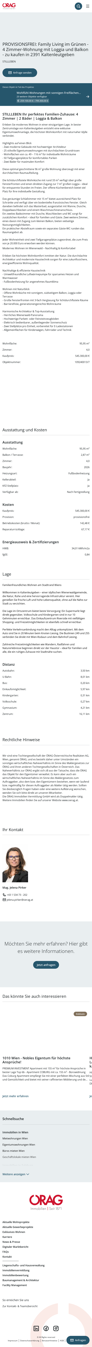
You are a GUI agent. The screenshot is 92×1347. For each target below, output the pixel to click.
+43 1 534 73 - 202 (17, 895)
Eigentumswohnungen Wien (18, 1144)
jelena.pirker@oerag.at (20, 899)
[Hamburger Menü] (88, 6)
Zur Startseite (9, 6)
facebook (46, 1328)
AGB (62, 1340)
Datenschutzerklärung (29, 1340)
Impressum (13, 1340)
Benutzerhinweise (49, 1340)
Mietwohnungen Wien (15, 1138)
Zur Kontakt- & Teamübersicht (20, 1306)
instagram (56, 1328)
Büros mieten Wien (13, 1151)
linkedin (36, 1328)
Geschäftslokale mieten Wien (19, 1157)
